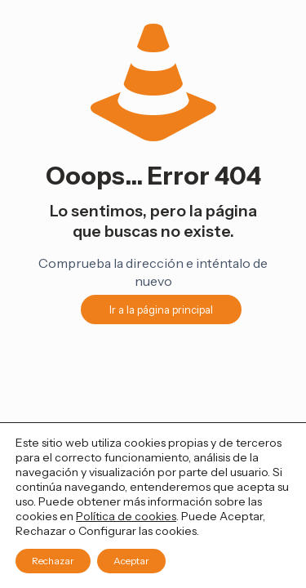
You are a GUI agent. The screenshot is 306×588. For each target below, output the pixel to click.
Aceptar (131, 561)
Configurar (107, 530)
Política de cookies (126, 516)
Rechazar (53, 561)
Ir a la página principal (161, 309)
